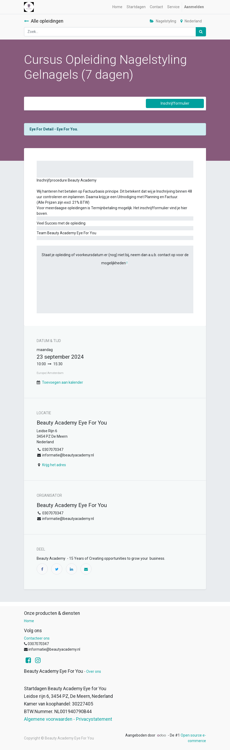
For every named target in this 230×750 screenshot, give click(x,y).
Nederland (191, 21)
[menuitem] (117, 7)
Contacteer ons (37, 638)
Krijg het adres (54, 465)
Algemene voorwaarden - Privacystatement (68, 719)
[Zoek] (201, 31)
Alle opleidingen (43, 21)
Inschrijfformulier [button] (175, 103)
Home (29, 621)
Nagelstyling (163, 21)
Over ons (93, 671)
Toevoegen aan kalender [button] (62, 382)
